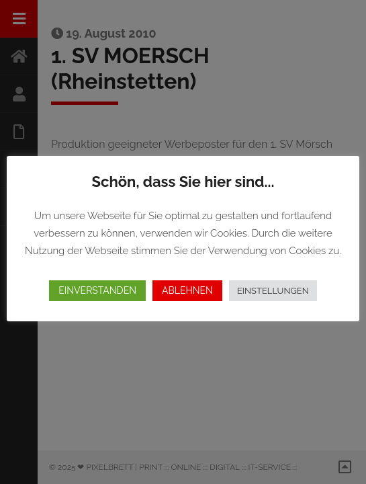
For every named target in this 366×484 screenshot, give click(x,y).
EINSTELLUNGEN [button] (273, 291)
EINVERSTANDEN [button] (97, 290)
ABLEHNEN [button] (187, 290)
